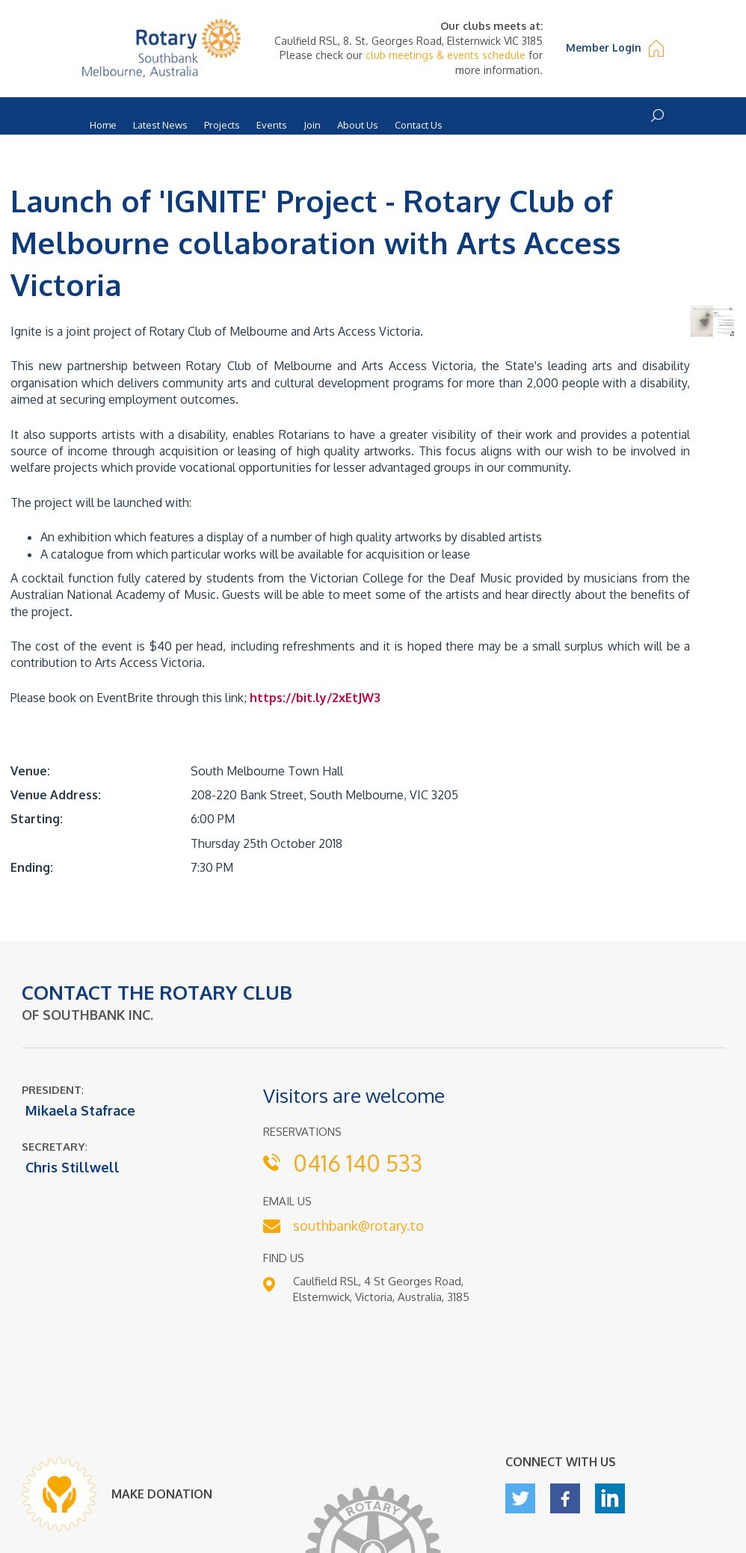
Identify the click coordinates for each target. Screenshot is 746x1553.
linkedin (610, 1498)
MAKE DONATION (161, 1493)
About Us (357, 125)
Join (312, 125)
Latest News (160, 125)
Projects (222, 125)
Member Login (603, 47)
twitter (520, 1498)
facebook (565, 1498)
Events (271, 125)
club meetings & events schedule (445, 55)
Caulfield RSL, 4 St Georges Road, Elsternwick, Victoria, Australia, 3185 (381, 1289)
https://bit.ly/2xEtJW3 (315, 697)
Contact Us (419, 125)
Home (103, 125)
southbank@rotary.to (358, 1225)
